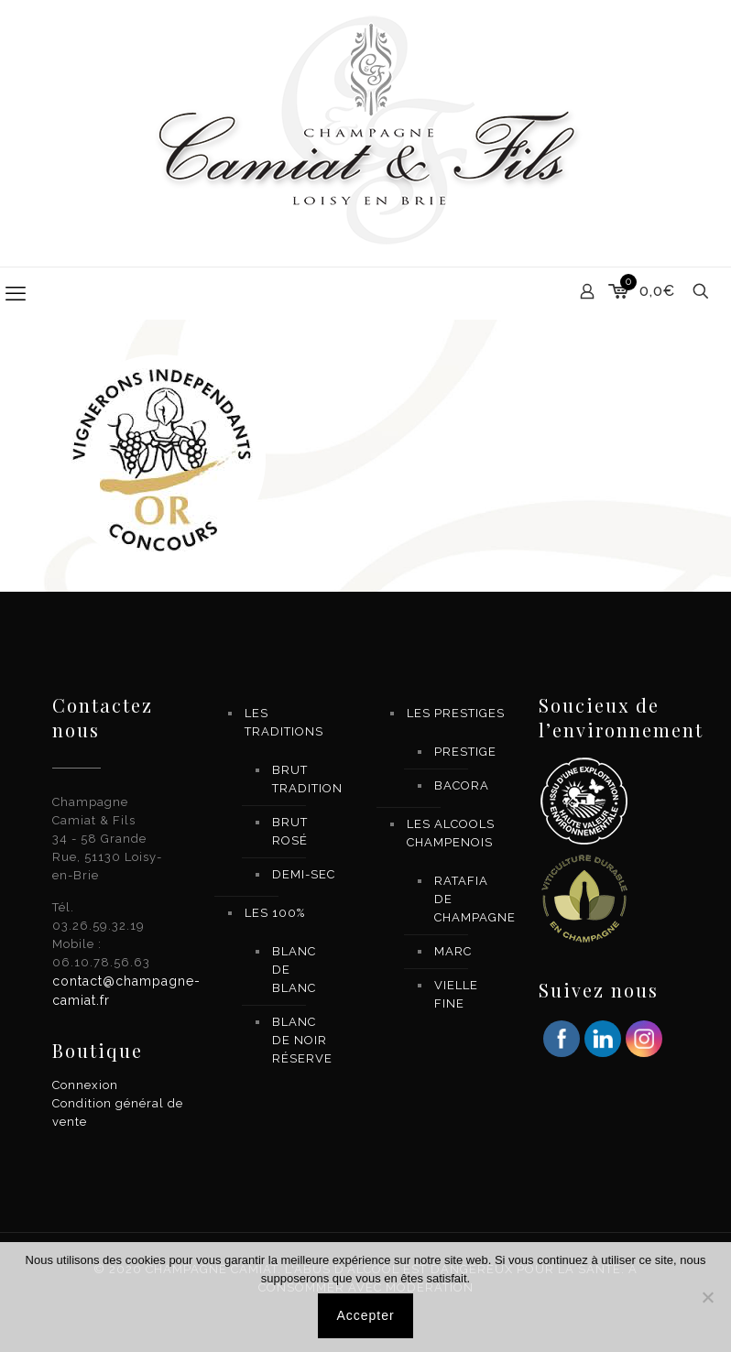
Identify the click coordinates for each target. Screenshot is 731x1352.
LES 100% (275, 913)
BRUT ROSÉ (290, 831)
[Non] (708, 1297)
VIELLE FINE (456, 994)
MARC (453, 951)
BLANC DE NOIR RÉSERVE (302, 1040)
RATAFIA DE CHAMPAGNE (466, 899)
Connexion (85, 1085)
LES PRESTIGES (456, 713)
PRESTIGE (465, 751)
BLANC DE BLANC (294, 969)
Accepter (365, 1315)
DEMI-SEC (303, 874)
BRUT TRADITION (304, 779)
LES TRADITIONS (284, 722)
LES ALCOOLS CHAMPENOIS (451, 833)
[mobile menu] (15, 293)
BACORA (461, 785)
